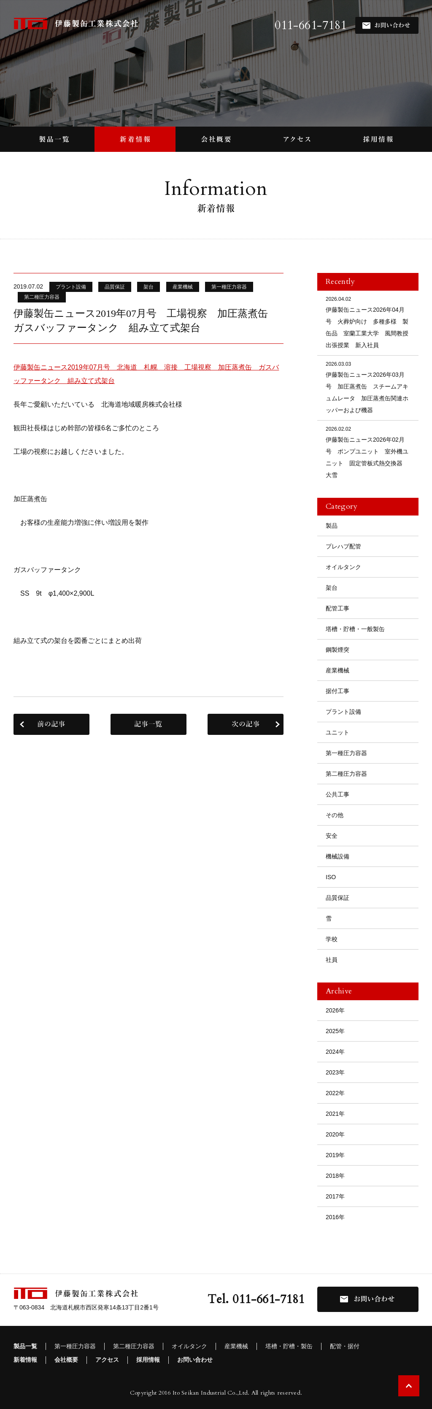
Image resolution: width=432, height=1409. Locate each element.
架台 (332, 587)
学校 (332, 939)
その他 (334, 815)
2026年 (335, 1010)
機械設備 (337, 856)
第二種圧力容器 (346, 773)
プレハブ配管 (343, 546)
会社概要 (66, 1359)
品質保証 (337, 897)
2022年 (335, 1093)
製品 (332, 525)
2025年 (335, 1031)
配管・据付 (344, 1346)
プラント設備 (343, 711)
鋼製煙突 (337, 649)
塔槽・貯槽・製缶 (289, 1346)
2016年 (335, 1217)
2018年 (335, 1175)
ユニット (337, 732)
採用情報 (148, 1359)
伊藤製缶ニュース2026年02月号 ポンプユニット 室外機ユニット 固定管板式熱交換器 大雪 (368, 451)
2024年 (335, 1051)
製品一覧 (25, 1346)
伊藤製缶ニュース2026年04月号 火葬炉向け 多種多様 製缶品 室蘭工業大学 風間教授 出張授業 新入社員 (370, 321)
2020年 (335, 1134)
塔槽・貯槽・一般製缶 (355, 629)
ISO (331, 877)
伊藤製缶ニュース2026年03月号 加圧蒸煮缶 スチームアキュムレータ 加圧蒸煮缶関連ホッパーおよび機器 (368, 386)
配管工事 (337, 608)
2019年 (335, 1155)
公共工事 (337, 794)
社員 (332, 959)
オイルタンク (343, 567)
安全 (332, 835)
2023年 (335, 1072)
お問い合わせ (195, 1359)
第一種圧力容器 (346, 753)
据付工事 (337, 691)
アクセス (107, 1359)
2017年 (335, 1196)
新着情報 (25, 1359)
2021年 (335, 1113)
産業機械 (337, 670)
